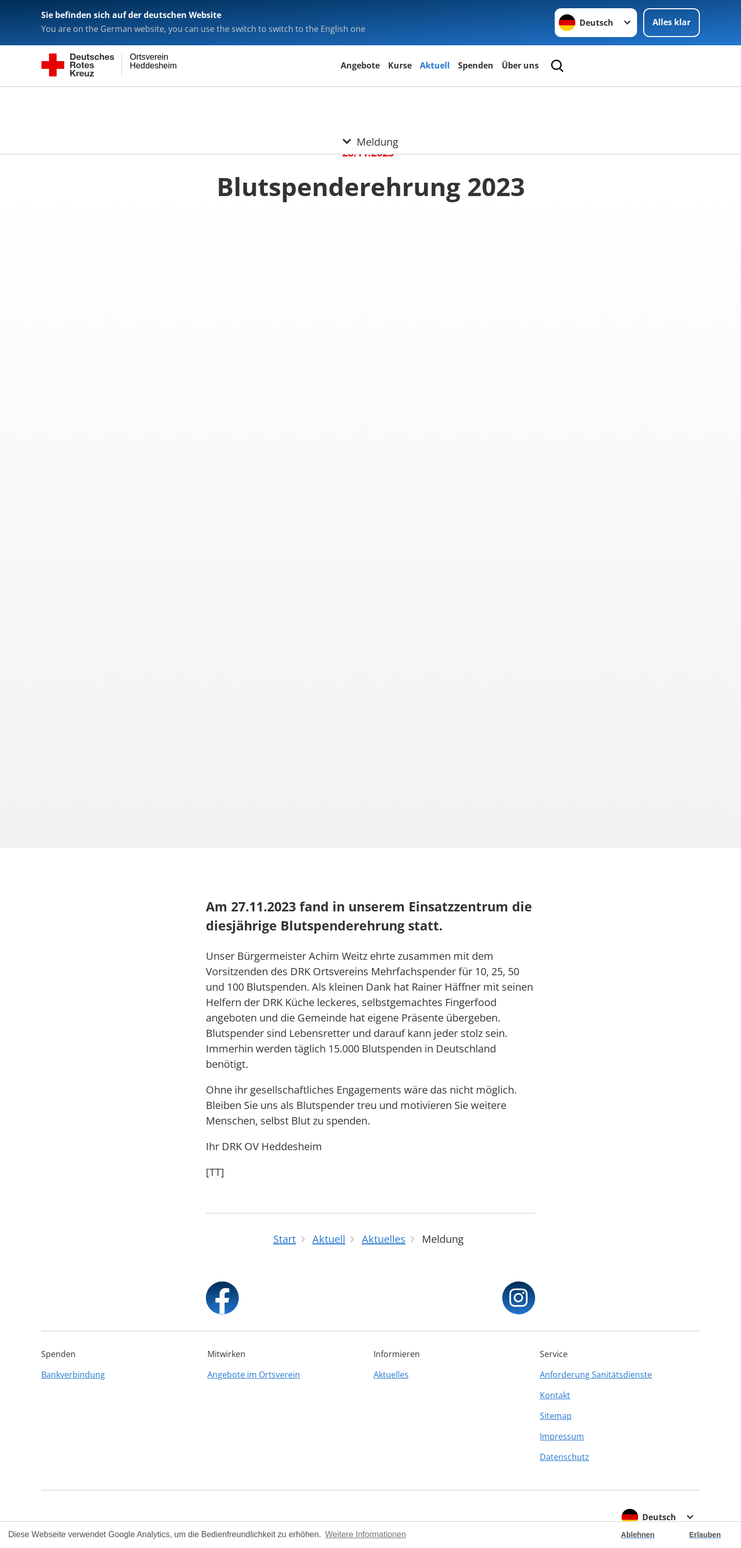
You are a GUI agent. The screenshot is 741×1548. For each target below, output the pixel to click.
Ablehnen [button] (638, 1535)
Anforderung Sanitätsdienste (596, 1374)
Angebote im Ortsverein (253, 1374)
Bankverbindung (73, 1374)
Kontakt (555, 1395)
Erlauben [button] (705, 1535)
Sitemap (556, 1415)
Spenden (475, 65)
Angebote (360, 65)
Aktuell (435, 65)
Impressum (562, 1436)
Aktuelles (391, 1374)
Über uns (520, 65)
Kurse (400, 65)
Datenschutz (564, 1457)
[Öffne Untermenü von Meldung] (370, 99)
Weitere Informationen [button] (365, 1534)
